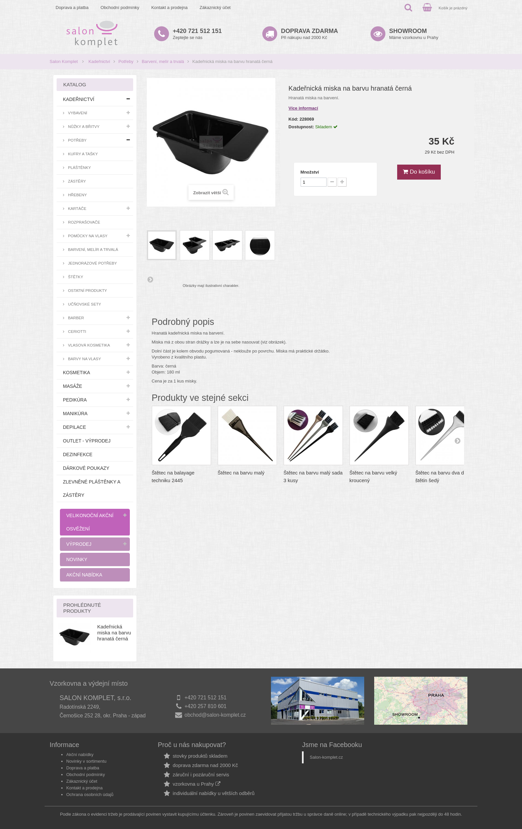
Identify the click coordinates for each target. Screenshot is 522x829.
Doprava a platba (72, 7)
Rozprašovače (83, 222)
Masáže (72, 386)
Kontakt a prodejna (169, 7)
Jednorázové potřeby (92, 263)
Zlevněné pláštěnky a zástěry (91, 488)
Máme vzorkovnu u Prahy (413, 34)
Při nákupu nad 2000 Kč (309, 34)
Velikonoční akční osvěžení (90, 522)
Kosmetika (76, 372)
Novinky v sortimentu (86, 761)
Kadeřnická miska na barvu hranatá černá (114, 632)
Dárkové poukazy (86, 468)
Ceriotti (76, 331)
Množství (310, 172)
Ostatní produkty (87, 290)
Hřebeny (77, 195)
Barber (75, 318)
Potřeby (126, 61)
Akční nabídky (80, 754)
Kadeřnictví (99, 61)
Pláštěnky (79, 167)
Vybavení (77, 113)
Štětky (75, 277)
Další (150, 279)
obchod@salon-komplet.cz (215, 715)
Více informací (303, 108)
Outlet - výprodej (87, 440)
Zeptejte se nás (197, 34)
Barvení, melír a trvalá (163, 61)
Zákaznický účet (215, 7)
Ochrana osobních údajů (90, 794)
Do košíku (419, 172)
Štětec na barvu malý (241, 472)
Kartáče (76, 208)
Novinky (76, 559)
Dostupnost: (301, 126)
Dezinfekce (78, 454)
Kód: (294, 119)
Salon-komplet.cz (326, 757)
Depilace (74, 427)
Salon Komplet (64, 61)
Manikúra (75, 413)
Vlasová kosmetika (88, 345)
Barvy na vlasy (84, 359)
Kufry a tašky (82, 154)
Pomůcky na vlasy (87, 236)
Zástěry (76, 181)
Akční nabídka (84, 574)
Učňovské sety (84, 304)
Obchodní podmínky (120, 7)
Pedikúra (75, 400)
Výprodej (78, 544)
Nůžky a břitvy (83, 126)
